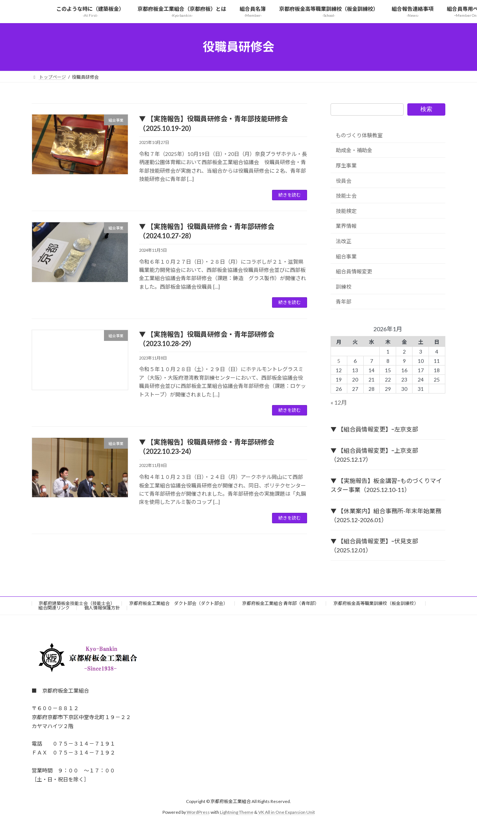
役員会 (343, 180)
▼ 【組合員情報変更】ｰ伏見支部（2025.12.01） (374, 545)
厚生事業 (346, 165)
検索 (426, 109)
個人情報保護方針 (102, 608)
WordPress (198, 812)
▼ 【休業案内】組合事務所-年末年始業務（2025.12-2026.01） (386, 515)
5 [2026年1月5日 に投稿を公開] (339, 360)
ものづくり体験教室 (359, 135)
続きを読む (289, 195)
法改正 (343, 241)
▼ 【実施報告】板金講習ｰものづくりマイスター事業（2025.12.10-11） (386, 485)
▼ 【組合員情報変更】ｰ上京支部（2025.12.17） (374, 455)
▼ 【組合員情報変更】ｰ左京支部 (374, 429)
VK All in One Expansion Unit (286, 812)
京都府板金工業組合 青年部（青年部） (280, 603)
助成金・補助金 (354, 150)
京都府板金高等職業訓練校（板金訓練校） (376, 603)
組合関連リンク (54, 608)
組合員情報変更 (354, 271)
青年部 (343, 301)
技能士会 (346, 195)
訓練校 (343, 286)
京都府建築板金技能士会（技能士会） (77, 603)
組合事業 (346, 256)
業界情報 (346, 226)
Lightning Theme (236, 812)
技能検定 (346, 210)
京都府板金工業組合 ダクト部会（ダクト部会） (178, 603)
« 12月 (339, 402)
